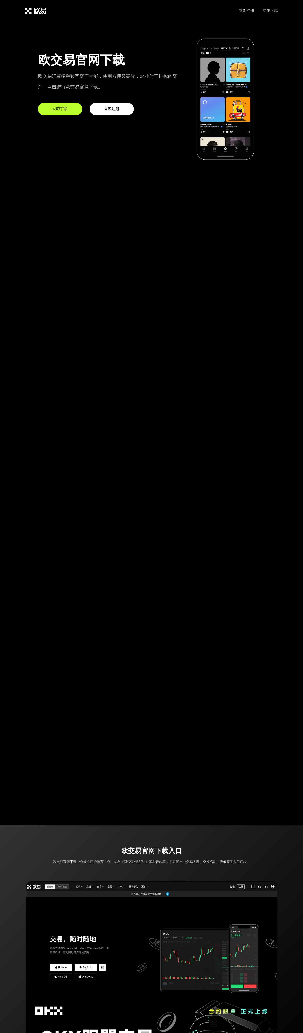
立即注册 (246, 10)
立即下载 (270, 10)
